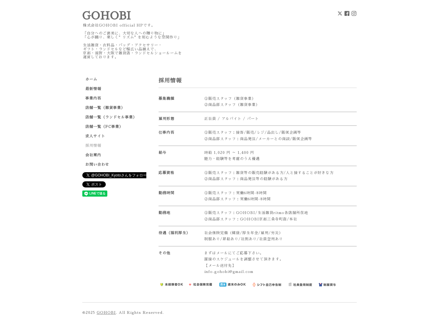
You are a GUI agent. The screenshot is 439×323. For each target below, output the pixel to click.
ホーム (91, 79)
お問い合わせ (97, 164)
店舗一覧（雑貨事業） (105, 108)
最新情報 (93, 89)
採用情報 (93, 145)
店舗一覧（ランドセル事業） (111, 117)
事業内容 (93, 98)
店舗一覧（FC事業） (104, 127)
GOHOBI (106, 16)
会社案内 (93, 155)
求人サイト (95, 136)
